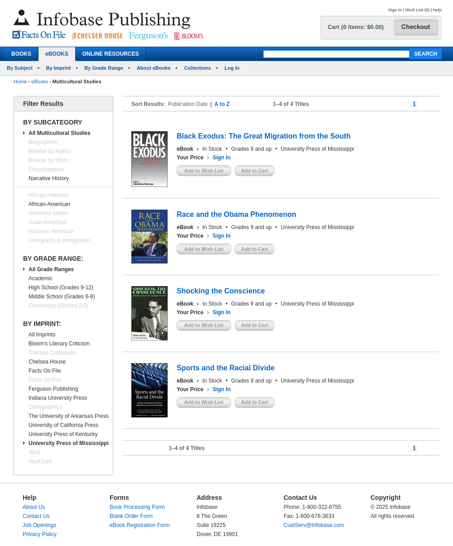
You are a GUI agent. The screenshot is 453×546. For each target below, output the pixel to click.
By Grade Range (103, 68)
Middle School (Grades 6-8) (62, 296)
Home (20, 81)
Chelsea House (47, 362)
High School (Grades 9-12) (61, 287)
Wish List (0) (417, 10)
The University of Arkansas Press (69, 416)
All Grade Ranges (51, 269)
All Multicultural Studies (60, 133)
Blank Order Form (131, 516)
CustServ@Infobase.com (314, 525)
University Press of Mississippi (69, 443)
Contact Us (36, 516)
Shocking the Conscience (221, 291)
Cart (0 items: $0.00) (356, 27)
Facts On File (45, 371)
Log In (232, 68)
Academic (41, 278)
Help (437, 10)
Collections (197, 68)
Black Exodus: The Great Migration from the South (264, 136)
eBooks (39, 81)
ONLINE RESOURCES (110, 54)
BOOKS (21, 54)
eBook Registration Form (140, 525)
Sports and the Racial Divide (226, 368)
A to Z (222, 104)
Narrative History (49, 178)
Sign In (395, 10)
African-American (49, 204)
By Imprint (58, 68)
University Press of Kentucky (63, 434)
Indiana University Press (58, 398)
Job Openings (39, 525)
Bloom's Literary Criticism (59, 343)
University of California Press (63, 425)
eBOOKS (56, 54)
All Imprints (42, 334)
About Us (34, 507)
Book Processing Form (137, 507)
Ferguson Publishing (53, 389)
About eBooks (154, 68)
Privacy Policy (40, 534)
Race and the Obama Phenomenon (236, 214)
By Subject (20, 68)
